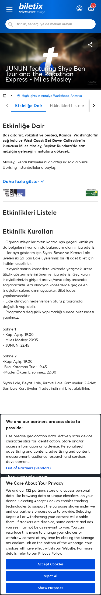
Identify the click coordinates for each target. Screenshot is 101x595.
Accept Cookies (50, 564)
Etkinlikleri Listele (67, 105)
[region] (50, 504)
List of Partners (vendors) (28, 467)
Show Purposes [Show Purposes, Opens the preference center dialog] (50, 587)
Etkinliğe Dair (28, 105)
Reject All (50, 575)
